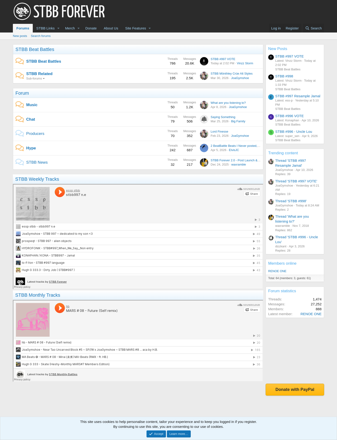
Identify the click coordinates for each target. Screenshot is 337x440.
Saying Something (223, 117)
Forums (22, 28)
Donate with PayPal (294, 389)
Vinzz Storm (245, 63)
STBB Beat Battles (34, 49)
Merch (70, 28)
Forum (22, 93)
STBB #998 (284, 76)
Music (31, 105)
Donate (91, 28)
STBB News (37, 162)
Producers (35, 133)
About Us (111, 28)
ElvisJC (234, 150)
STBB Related (39, 74)
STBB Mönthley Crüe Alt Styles (232, 73)
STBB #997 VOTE (223, 59)
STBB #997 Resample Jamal (297, 96)
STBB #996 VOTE (289, 116)
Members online (282, 263)
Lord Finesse (219, 131)
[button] (58, 28)
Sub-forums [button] (34, 78)
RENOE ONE (277, 271)
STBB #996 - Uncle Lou (293, 131)
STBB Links (45, 28)
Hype (31, 148)
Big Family (238, 121)
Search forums (41, 36)
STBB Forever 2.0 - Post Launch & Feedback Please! (247, 160)
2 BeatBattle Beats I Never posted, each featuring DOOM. (250, 146)
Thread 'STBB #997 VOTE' (296, 181)
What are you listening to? (228, 103)
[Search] (313, 28)
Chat (30, 119)
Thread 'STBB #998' (291, 201)
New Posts (277, 49)
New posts (20, 36)
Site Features (135, 28)
